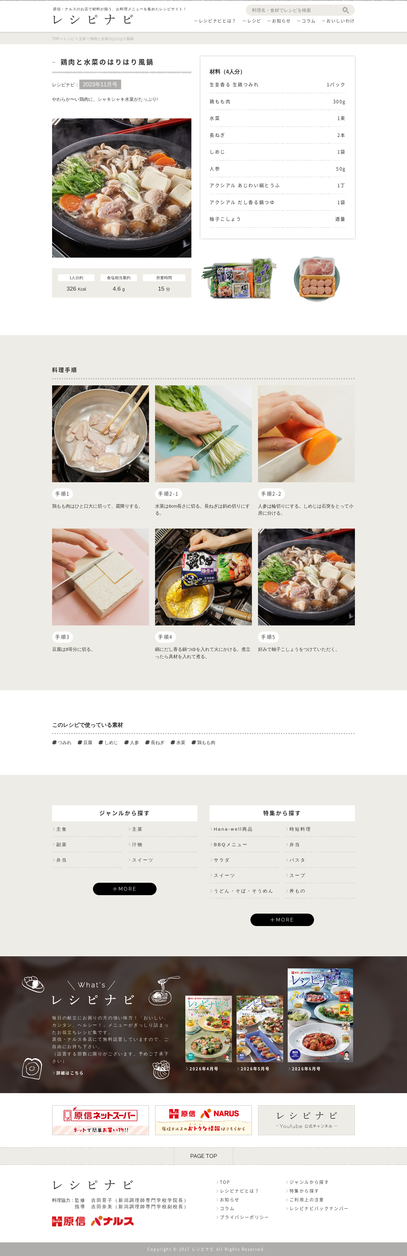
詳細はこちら (70, 1073)
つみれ (61, 742)
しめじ (108, 742)
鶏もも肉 (203, 742)
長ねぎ (154, 742)
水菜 (177, 742)
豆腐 (85, 742)
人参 (131, 742)
